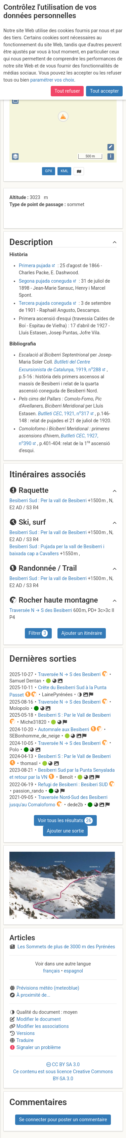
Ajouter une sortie (65, 831)
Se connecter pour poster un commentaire (63, 1119)
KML (64, 171)
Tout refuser (67, 91)
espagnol (72, 971)
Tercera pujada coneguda (45, 303)
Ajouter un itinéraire (81, 633)
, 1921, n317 (63, 413)
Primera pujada (34, 265)
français (52, 971)
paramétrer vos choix (52, 80)
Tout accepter (104, 91)
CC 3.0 (63, 1071)
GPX (48, 171)
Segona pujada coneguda (45, 281)
